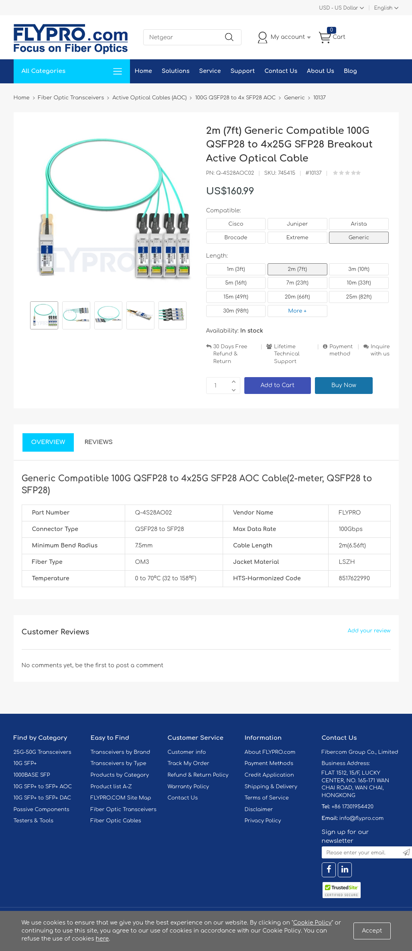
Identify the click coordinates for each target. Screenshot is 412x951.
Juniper (297, 224)
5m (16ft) (235, 283)
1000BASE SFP (32, 775)
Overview (48, 442)
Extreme (297, 237)
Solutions (175, 71)
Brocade (235, 237)
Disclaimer (259, 809)
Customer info (187, 752)
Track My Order (188, 763)
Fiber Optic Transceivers (124, 809)
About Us (320, 71)
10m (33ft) (359, 283)
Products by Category (120, 775)
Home (143, 71)
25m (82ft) (359, 297)
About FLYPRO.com (270, 752)
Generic (359, 237)
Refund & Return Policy (198, 775)
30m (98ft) (235, 311)
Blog (350, 71)
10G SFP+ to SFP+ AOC (43, 786)
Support (242, 71)
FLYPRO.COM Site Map (121, 798)
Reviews (98, 442)
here (102, 939)
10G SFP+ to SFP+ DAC (42, 798)
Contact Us (280, 71)
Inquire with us (380, 350)
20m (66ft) (297, 297)
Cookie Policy (312, 923)
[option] (44, 316)
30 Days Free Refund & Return (230, 354)
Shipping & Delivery (271, 786)
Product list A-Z (111, 786)
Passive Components (41, 809)
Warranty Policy (188, 786)
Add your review (369, 631)
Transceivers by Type (118, 763)
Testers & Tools (34, 821)
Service (210, 71)
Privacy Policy (263, 821)
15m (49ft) (235, 297)
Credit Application (269, 775)
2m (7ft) (297, 269)
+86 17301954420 (352, 807)
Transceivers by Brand (120, 752)
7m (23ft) (297, 283)
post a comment (139, 665)
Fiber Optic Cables (116, 821)
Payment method (341, 350)
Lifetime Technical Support (287, 354)
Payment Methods (269, 763)
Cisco (235, 224)
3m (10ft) (358, 269)
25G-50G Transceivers (42, 752)
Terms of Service (267, 798)
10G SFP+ (25, 763)
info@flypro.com (361, 818)
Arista (359, 224)
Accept (372, 931)
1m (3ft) (236, 269)
